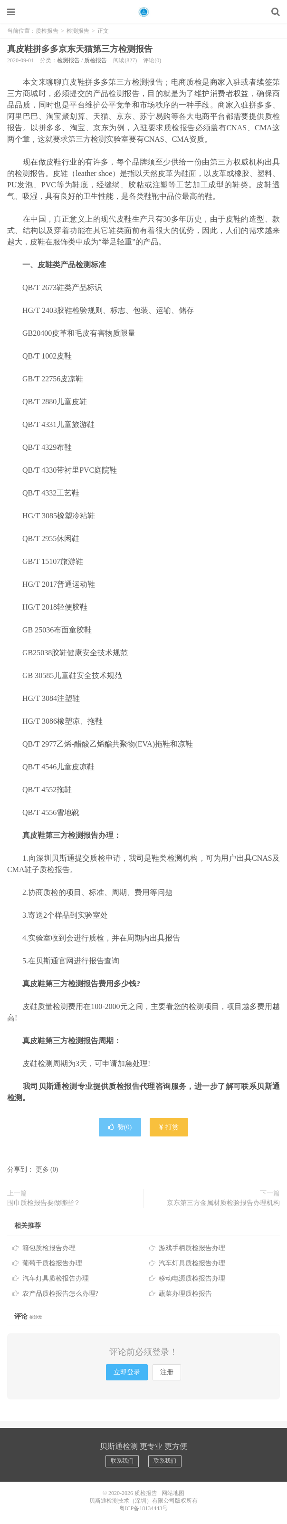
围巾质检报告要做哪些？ (43, 1202)
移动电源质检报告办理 (192, 1278)
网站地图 (173, 1493)
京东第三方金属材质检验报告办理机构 (223, 1202)
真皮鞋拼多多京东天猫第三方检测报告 (80, 49)
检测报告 (78, 31)
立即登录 (127, 1372)
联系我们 (122, 1460)
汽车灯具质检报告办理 (192, 1263)
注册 (166, 1372)
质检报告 (143, 12)
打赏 (169, 1127)
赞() (120, 1127)
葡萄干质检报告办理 (52, 1263)
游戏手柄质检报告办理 (192, 1248)
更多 (42, 1169)
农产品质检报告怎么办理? (60, 1293)
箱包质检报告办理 (49, 1248)
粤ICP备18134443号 (143, 1508)
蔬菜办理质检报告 (185, 1293)
